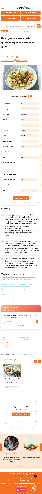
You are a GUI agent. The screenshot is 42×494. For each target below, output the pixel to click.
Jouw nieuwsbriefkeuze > (21, 414)
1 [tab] (19, 396)
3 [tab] (22, 396)
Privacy (5, 480)
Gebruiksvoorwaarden (14, 480)
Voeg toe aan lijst (21, 198)
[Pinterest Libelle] (33, 474)
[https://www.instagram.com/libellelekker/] (27, 474)
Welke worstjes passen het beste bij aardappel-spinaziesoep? (18, 279)
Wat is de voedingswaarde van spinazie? (13, 289)
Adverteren (37, 483)
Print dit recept (21, 60)
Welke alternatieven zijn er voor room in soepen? (16, 300)
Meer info (21, 325)
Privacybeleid (21, 421)
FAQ (10, 483)
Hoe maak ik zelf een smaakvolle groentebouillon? (16, 284)
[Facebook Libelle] (24, 474)
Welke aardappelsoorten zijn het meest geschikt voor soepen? (19, 295)
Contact (4, 483)
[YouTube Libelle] (30, 474)
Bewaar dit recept (8, 60)
